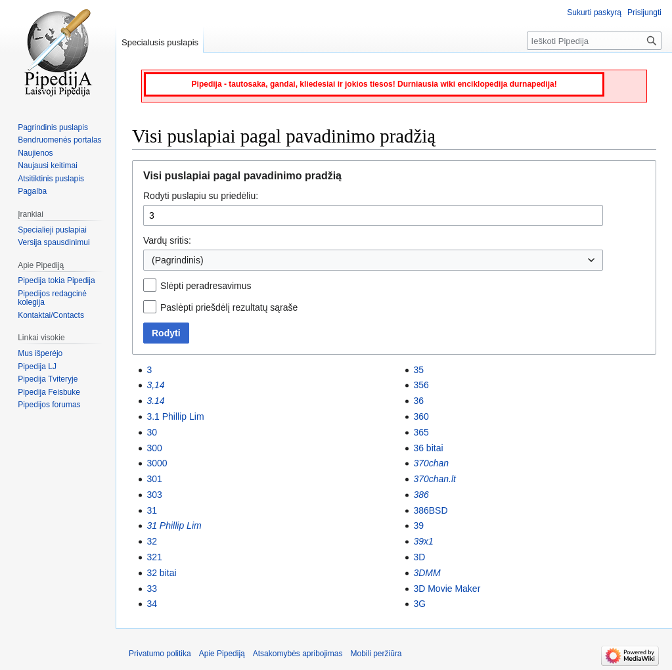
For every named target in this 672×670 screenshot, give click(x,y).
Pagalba (32, 191)
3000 (156, 463)
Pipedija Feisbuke (49, 392)
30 (151, 432)
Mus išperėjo (40, 353)
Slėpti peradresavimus (206, 285)
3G (419, 603)
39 (418, 525)
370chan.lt (434, 479)
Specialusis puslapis (160, 42)
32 (151, 541)
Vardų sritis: (167, 240)
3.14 (155, 400)
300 (154, 448)
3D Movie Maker (446, 588)
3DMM (426, 573)
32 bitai (161, 573)
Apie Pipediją (222, 653)
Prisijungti (644, 12)
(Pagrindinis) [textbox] (178, 260)
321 (154, 557)
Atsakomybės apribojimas (298, 653)
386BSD (430, 510)
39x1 (423, 541)
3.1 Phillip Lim (175, 416)
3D (419, 557)
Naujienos (35, 153)
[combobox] (373, 260)
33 (151, 588)
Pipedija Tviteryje (48, 379)
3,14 (155, 385)
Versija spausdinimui (53, 242)
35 (418, 370)
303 (154, 494)
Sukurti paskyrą (594, 12)
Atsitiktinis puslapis (51, 178)
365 (420, 432)
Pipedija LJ (37, 366)
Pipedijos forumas (49, 404)
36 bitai (428, 448)
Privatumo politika (160, 653)
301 (154, 479)
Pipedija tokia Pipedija (56, 280)
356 (420, 385)
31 (151, 510)
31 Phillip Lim (173, 525)
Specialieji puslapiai (52, 229)
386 (420, 494)
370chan (431, 463)
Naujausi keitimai (48, 165)
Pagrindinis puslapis (53, 127)
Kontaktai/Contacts (51, 315)
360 (420, 416)
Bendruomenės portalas (59, 140)
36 (418, 400)
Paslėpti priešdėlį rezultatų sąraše (229, 307)
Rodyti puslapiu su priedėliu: (200, 195)
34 (151, 603)
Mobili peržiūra (376, 653)
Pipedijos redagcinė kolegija (52, 298)
